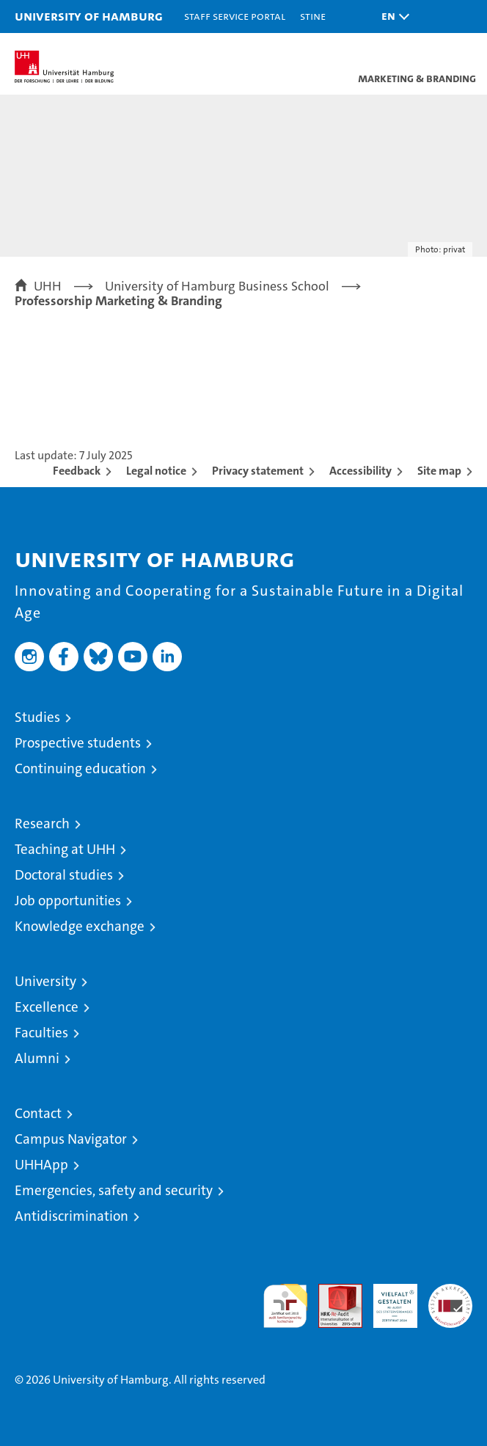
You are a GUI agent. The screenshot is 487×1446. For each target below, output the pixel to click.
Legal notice (156, 470)
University (45, 981)
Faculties (41, 1032)
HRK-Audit (387, 1299)
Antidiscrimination (71, 1216)
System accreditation (450, 1299)
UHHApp (41, 1164)
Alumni (37, 1058)
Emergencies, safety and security (114, 1190)
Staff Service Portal (234, 15)
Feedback (76, 470)
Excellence (46, 1007)
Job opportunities (68, 900)
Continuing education (80, 768)
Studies (37, 717)
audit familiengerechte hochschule (285, 1306)
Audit (332, 1291)
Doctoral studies (64, 875)
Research (42, 823)
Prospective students (78, 743)
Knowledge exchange (79, 926)
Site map (439, 470)
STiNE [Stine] (313, 15)
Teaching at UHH (65, 849)
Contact (38, 1113)
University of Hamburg (89, 16)
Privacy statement (258, 470)
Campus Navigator (71, 1139)
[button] (391, 16)
